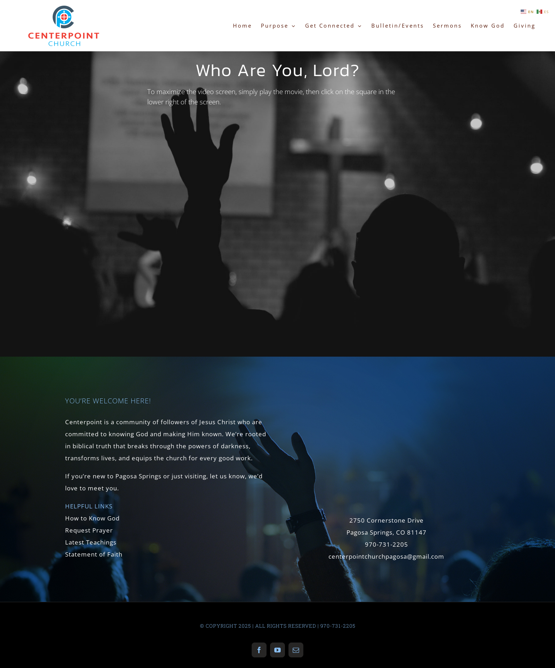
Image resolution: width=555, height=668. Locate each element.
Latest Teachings (90, 542)
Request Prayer (89, 530)
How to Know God (92, 518)
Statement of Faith (93, 554)
